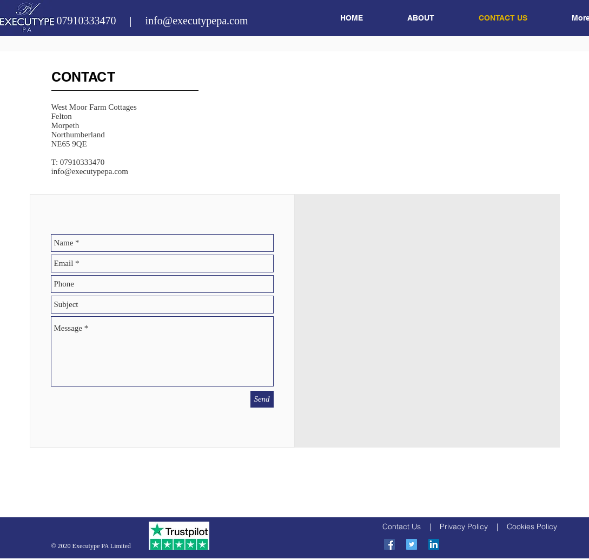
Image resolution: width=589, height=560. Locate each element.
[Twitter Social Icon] (411, 544)
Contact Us (401, 526)
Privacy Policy (464, 526)
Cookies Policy (532, 526)
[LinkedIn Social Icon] (433, 544)
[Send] (262, 399)
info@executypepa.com (90, 171)
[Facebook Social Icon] (389, 544)
